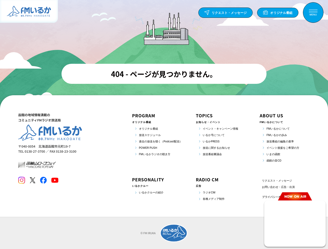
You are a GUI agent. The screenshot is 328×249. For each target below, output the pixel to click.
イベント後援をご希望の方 (282, 147)
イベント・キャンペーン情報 (220, 128)
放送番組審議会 (212, 154)
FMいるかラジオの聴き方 (154, 154)
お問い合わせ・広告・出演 (278, 187)
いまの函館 (273, 154)
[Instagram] (21, 180)
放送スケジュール (150, 135)
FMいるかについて (278, 128)
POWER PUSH (148, 147)
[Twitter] (32, 180)
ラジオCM (209, 192)
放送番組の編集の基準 (280, 141)
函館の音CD (273, 160)
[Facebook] (43, 180)
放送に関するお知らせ (216, 147)
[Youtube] (54, 180)
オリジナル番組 (148, 128)
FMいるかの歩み (276, 135)
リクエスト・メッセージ (277, 180)
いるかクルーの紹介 (151, 192)
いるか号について (214, 135)
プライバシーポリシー (275, 197)
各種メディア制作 (214, 198)
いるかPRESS (211, 141)
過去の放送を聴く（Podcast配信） (160, 141)
